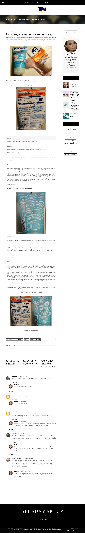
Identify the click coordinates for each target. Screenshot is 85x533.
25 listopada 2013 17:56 (22, 411)
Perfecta (26, 339)
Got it (74, 530)
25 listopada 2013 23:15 (25, 471)
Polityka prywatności (42, 519)
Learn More (68, 530)
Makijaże (39, 2)
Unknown (14, 411)
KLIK (38, 39)
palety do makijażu (68, 143)
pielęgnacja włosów (71, 140)
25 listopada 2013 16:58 (24, 376)
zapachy (71, 146)
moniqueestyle (15, 376)
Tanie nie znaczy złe (71, 137)
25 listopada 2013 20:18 (20, 433)
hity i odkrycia (70, 132)
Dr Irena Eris (18, 31)
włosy (76, 143)
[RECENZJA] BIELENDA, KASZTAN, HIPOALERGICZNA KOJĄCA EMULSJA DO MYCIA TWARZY (74, 105)
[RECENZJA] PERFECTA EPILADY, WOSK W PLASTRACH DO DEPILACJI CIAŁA (30, 363)
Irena (13, 433)
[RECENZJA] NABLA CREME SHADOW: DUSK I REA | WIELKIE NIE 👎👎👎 (74, 94)
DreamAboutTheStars (17, 458)
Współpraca (56, 2)
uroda (70, 151)
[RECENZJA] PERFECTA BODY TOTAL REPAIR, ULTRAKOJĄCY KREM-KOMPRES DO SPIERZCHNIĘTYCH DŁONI (48, 363)
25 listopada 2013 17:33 (25, 401)
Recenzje (47, 2)
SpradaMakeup (42, 511)
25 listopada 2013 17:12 (25, 384)
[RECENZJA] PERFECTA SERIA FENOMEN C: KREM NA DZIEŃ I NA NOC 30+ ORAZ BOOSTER (13, 363)
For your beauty (19, 339)
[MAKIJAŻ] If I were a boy (74, 85)
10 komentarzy (26, 31)
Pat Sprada (17, 384)
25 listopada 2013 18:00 (25, 421)
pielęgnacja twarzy (35, 339)
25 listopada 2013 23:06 (28, 458)
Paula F (13, 395)
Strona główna (29, 2)
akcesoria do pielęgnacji (71, 154)
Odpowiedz (14, 382)
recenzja (67, 129)
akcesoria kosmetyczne (70, 148)
